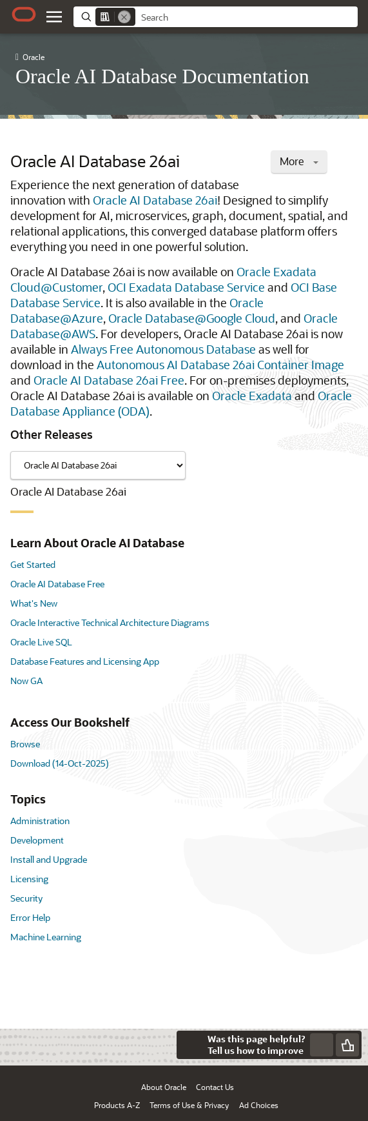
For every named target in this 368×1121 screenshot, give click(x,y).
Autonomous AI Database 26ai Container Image (220, 364)
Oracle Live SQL (41, 642)
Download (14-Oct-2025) (59, 763)
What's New (33, 603)
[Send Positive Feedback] (347, 1044)
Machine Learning (45, 937)
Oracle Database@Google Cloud (191, 318)
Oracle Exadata (252, 395)
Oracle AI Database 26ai (155, 200)
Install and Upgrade (48, 859)
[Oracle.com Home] (23, 14)
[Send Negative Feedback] (321, 1044)
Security (26, 898)
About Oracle (163, 1087)
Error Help (30, 917)
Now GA (26, 680)
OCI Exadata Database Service (186, 287)
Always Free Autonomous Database (163, 349)
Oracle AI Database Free (57, 584)
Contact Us (215, 1087)
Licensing (29, 879)
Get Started (32, 564)
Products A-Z (117, 1105)
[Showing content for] (98, 465)
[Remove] (124, 17)
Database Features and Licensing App (84, 661)
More (299, 161)
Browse (25, 744)
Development (37, 840)
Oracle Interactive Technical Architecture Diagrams (109, 622)
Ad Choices (258, 1105)
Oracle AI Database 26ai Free (109, 380)
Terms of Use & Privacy (189, 1105)
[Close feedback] (190, 1044)
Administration (40, 820)
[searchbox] (246, 17)
